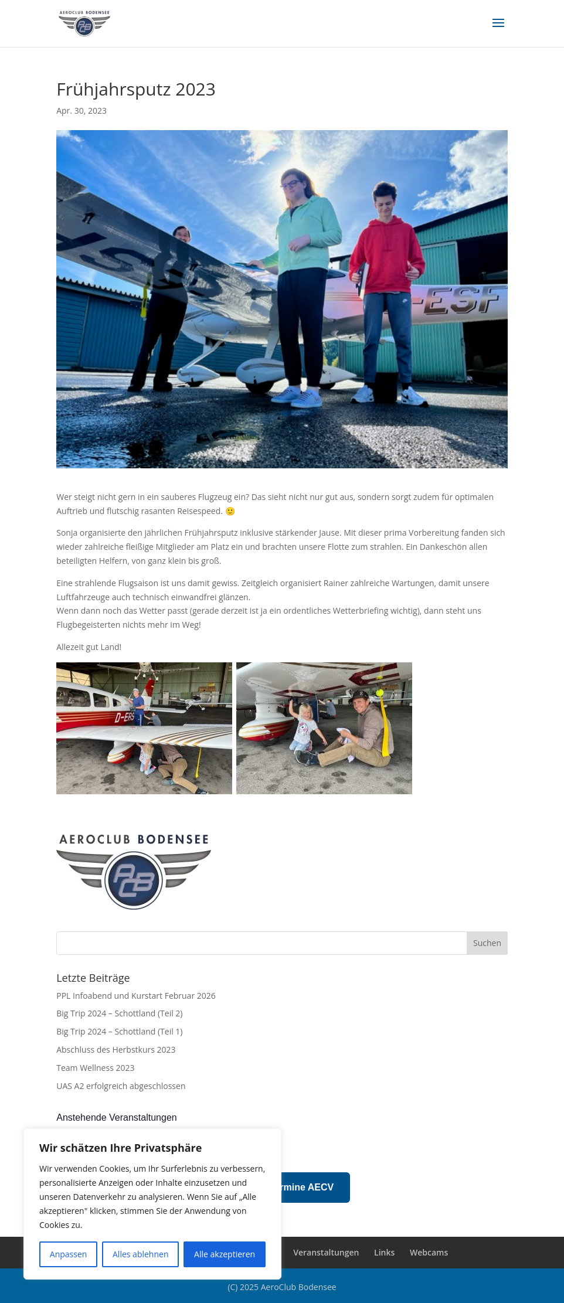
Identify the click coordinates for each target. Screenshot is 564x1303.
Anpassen (68, 1254)
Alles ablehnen (140, 1254)
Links (384, 1252)
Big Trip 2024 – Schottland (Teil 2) (119, 1013)
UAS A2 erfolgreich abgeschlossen (120, 1085)
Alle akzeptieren (224, 1254)
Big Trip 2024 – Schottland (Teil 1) (119, 1031)
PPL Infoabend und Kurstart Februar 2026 (136, 995)
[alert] (282, 1146)
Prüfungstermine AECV (282, 1187)
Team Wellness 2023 (95, 1067)
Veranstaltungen (326, 1252)
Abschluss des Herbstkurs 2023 (115, 1049)
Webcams (429, 1252)
